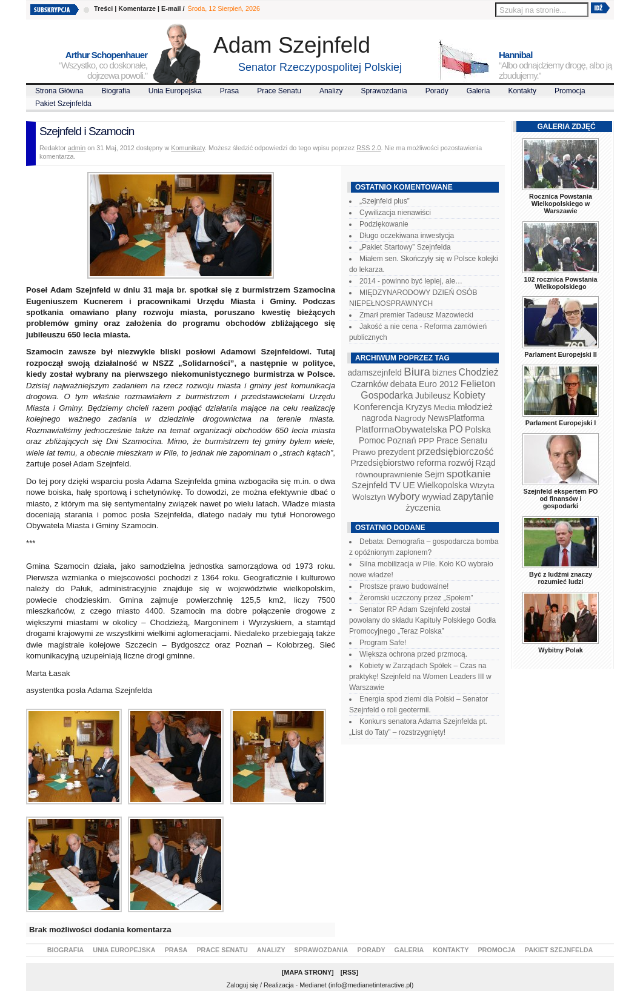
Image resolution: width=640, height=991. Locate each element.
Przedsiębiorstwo (382, 463)
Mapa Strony (308, 972)
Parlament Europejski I (560, 422)
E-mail (171, 8)
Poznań (401, 440)
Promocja (570, 91)
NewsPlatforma (455, 418)
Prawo (364, 452)
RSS (349, 972)
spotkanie (469, 474)
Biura (417, 371)
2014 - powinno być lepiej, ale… (410, 281)
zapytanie (473, 496)
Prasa (229, 91)
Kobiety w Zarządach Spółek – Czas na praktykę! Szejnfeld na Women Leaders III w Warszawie (420, 676)
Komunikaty (188, 147)
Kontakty (522, 91)
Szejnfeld (369, 485)
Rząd (486, 463)
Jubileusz (433, 395)
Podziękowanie (383, 224)
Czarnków (369, 384)
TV (395, 485)
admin (76, 147)
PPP (426, 440)
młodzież (475, 407)
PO (456, 429)
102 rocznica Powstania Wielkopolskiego (560, 283)
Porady (436, 91)
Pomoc (372, 440)
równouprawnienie (388, 474)
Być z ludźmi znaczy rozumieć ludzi (560, 578)
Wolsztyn (368, 497)
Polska (478, 429)
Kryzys (418, 407)
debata (403, 384)
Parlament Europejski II (560, 354)
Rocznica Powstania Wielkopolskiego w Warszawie (560, 203)
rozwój (461, 463)
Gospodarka (387, 395)
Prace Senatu (279, 91)
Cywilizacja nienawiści (395, 212)
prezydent (396, 452)
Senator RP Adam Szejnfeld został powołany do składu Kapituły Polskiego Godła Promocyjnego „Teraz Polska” (422, 620)
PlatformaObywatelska (401, 429)
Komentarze (137, 8)
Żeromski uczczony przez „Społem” (416, 598)
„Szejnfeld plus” (384, 201)
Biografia (115, 91)
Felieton (478, 383)
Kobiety (469, 395)
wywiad (436, 497)
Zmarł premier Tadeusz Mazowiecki (416, 315)
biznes (444, 372)
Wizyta (482, 485)
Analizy (331, 91)
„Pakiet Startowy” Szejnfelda (405, 247)
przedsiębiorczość (455, 451)
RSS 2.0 (368, 147)
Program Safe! (382, 642)
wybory (404, 496)
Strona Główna (59, 91)
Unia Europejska (175, 91)
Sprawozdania (384, 91)
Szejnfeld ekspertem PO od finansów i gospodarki (560, 498)
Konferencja (378, 407)
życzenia (423, 507)
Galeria (478, 91)
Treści (103, 8)
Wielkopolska (442, 485)
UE (408, 485)
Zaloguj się (242, 985)
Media (445, 407)
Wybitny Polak (560, 650)
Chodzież (479, 372)
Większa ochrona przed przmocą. (413, 654)
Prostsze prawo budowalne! (403, 586)
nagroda (376, 418)
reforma (431, 463)
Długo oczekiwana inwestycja (406, 235)
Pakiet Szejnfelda (63, 103)
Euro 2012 (438, 384)
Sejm (434, 474)
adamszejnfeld (374, 372)
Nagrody (410, 418)
